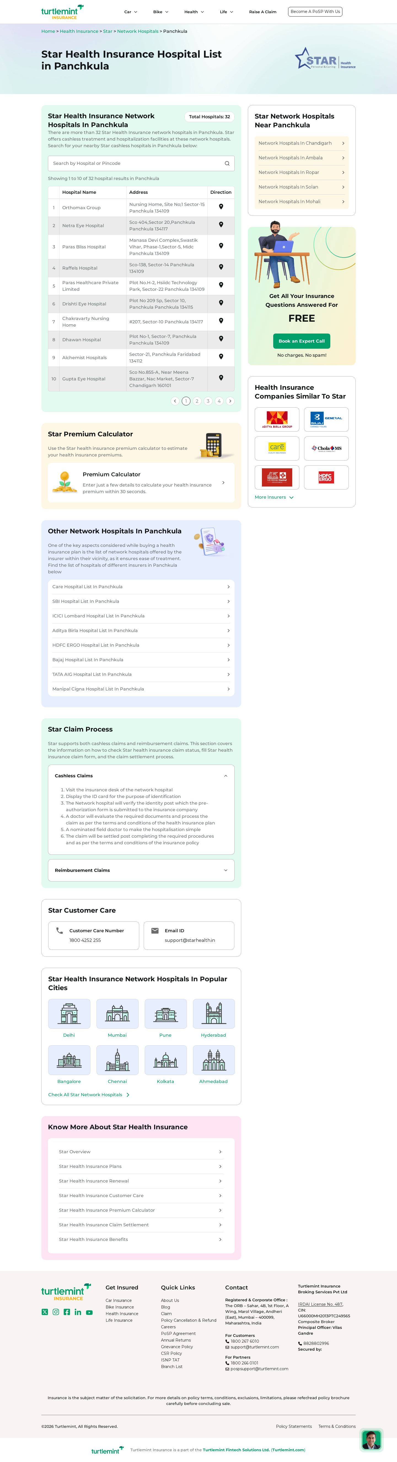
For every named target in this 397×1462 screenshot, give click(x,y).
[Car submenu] (134, 12)
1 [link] (186, 401)
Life (223, 11)
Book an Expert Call (302, 341)
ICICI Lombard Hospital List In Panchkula (141, 616)
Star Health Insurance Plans (140, 1166)
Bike (157, 11)
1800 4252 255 (85, 940)
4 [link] (219, 401)
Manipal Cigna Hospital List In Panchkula (141, 689)
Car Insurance (119, 1300)
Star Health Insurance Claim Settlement (140, 1224)
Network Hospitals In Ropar (301, 172)
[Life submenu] (230, 12)
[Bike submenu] (165, 12)
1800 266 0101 (244, 1363)
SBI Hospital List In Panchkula (141, 601)
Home (48, 31)
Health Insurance (79, 31)
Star (108, 31)
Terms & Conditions (337, 1426)
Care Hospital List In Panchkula (141, 586)
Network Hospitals (138, 31)
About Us (170, 1300)
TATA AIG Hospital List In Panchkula (141, 674)
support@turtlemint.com (255, 1347)
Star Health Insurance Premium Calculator (140, 1210)
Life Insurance (119, 1320)
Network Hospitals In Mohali (301, 201)
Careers (168, 1326)
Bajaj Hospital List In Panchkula (141, 659)
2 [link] (197, 401)
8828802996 (316, 1343)
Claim (166, 1313)
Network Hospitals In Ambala (301, 157)
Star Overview (140, 1151)
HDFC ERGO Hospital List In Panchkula (141, 645)
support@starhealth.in (190, 940)
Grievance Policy (177, 1346)
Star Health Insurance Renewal (140, 1181)
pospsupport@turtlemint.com (259, 1368)
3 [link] (208, 401)
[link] (175, 401)
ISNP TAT (170, 1360)
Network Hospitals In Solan (301, 187)
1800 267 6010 (245, 1341)
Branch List (172, 1366)
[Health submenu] (201, 12)
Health (191, 11)
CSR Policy (171, 1353)
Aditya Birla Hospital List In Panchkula (141, 630)
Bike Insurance (120, 1307)
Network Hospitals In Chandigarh (301, 143)
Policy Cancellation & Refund (188, 1320)
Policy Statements (294, 1426)
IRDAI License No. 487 (320, 1304)
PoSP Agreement (178, 1333)
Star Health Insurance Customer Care (140, 1195)
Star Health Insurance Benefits (140, 1239)
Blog (165, 1307)
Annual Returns (176, 1340)
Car (127, 11)
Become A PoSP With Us (315, 11)
